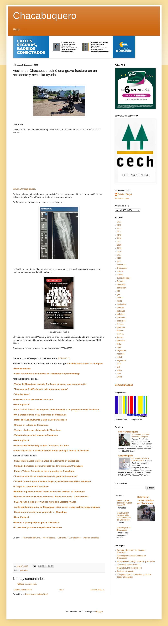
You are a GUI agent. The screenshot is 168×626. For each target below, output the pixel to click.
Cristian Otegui (125, 194)
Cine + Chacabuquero (128, 432)
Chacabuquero (45, 15)
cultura (120, 274)
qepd (119, 347)
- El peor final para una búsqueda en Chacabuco (37, 527)
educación (121, 288)
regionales (121, 350)
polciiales (121, 311)
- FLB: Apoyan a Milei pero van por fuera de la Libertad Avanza (44, 502)
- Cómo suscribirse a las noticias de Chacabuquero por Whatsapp (46, 373)
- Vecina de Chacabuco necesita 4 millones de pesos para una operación (49, 384)
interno (120, 298)
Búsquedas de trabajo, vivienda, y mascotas (136, 561)
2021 (119, 255)
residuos (120, 354)
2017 (119, 241)
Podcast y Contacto (125, 571)
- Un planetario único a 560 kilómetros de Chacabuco (40, 415)
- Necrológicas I (21, 440)
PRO (119, 344)
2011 (119, 222)
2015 (119, 235)
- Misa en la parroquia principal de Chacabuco (36, 522)
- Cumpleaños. (74, 538)
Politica (120, 331)
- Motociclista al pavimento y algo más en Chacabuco (40, 420)
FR (118, 291)
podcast (120, 307)
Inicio (61, 590)
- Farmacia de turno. (31, 538)
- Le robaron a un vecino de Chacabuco (33, 399)
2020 (119, 251)
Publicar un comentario (27, 584)
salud (119, 357)
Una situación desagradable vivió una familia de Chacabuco (124, 516)
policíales (121, 317)
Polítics (120, 337)
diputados (121, 284)
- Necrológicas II (21, 404)
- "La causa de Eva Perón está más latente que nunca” (40, 389)
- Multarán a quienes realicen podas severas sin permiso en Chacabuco (49, 491)
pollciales (121, 340)
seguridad (121, 360)
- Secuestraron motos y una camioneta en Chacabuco (40, 512)
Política (120, 334)
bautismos (121, 265)
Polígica (120, 324)
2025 (119, 261)
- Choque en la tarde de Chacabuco (31, 425)
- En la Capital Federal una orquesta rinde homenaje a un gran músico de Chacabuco (56, 409)
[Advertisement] (59, 162)
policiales (23, 570)
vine (119, 373)
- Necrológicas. (49, 538)
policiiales (121, 321)
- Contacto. (61, 538)
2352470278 (64, 358)
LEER (23, 29)
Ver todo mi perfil (122, 198)
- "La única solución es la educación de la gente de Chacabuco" (45, 476)
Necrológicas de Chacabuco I (124, 528)
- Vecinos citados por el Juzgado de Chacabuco (37, 430)
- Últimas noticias (22, 368)
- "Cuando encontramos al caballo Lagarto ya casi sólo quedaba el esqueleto (52, 481)
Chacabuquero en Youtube (128, 565)
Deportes (121, 281)
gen (118, 294)
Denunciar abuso (124, 385)
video (119, 370)
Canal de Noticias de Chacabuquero (85, 363)
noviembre (121, 304)
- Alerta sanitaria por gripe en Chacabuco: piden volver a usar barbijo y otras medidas (56, 507)
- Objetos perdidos (90, 538)
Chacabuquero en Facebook (129, 568)
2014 (119, 232)
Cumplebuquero (125, 456)
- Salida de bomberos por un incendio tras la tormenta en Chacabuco (48, 466)
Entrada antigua (97, 590)
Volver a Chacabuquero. (24, 189)
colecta (120, 271)
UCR (119, 364)
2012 (119, 225)
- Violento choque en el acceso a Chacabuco (35, 435)
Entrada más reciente (23, 590)
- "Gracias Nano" (21, 394)
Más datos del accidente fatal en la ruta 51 (124, 502)
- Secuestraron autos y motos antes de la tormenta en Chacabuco (46, 461)
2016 (119, 238)
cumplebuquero (124, 278)
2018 (119, 245)
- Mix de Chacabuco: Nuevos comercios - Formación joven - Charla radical (50, 496)
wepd (119, 377)
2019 (119, 248)
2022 (119, 258)
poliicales (121, 327)
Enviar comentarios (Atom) (36, 594)
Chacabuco (122, 268)
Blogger (99, 611)
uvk (118, 367)
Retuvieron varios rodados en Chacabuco (145, 500)
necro (119, 301)
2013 (119, 228)
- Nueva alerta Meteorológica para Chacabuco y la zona (41, 445)
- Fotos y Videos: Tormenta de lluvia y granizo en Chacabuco (43, 471)
